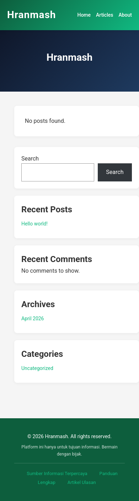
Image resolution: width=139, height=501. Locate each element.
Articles (104, 15)
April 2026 (32, 318)
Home (84, 15)
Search (30, 158)
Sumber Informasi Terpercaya (57, 473)
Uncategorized (37, 368)
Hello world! (34, 224)
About (125, 15)
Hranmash (31, 15)
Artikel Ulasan (82, 482)
